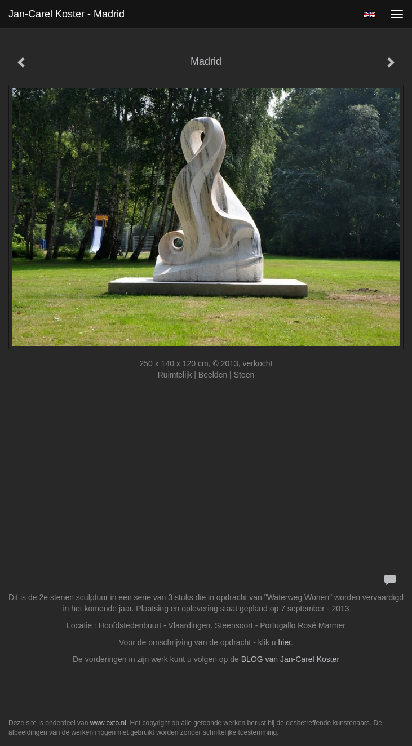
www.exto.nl (108, 723)
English (369, 14)
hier (284, 642)
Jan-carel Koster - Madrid (66, 14)
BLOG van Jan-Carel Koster (290, 659)
